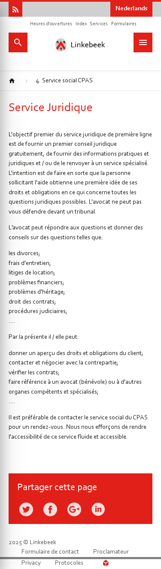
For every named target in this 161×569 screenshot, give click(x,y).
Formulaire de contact (50, 552)
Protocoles (69, 563)
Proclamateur (111, 552)
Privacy (31, 563)
